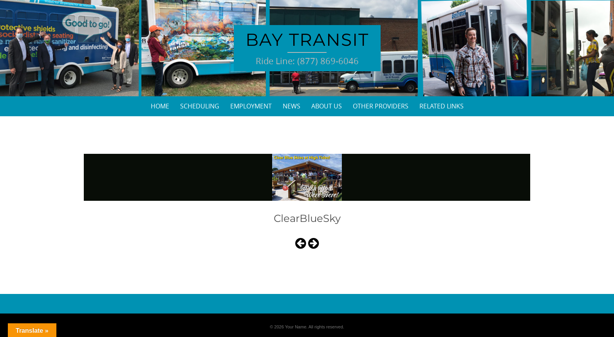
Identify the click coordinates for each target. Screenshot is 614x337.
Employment (251, 106)
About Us (326, 106)
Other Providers (380, 106)
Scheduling (199, 106)
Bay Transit (307, 39)
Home (160, 106)
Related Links (441, 106)
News (291, 106)
